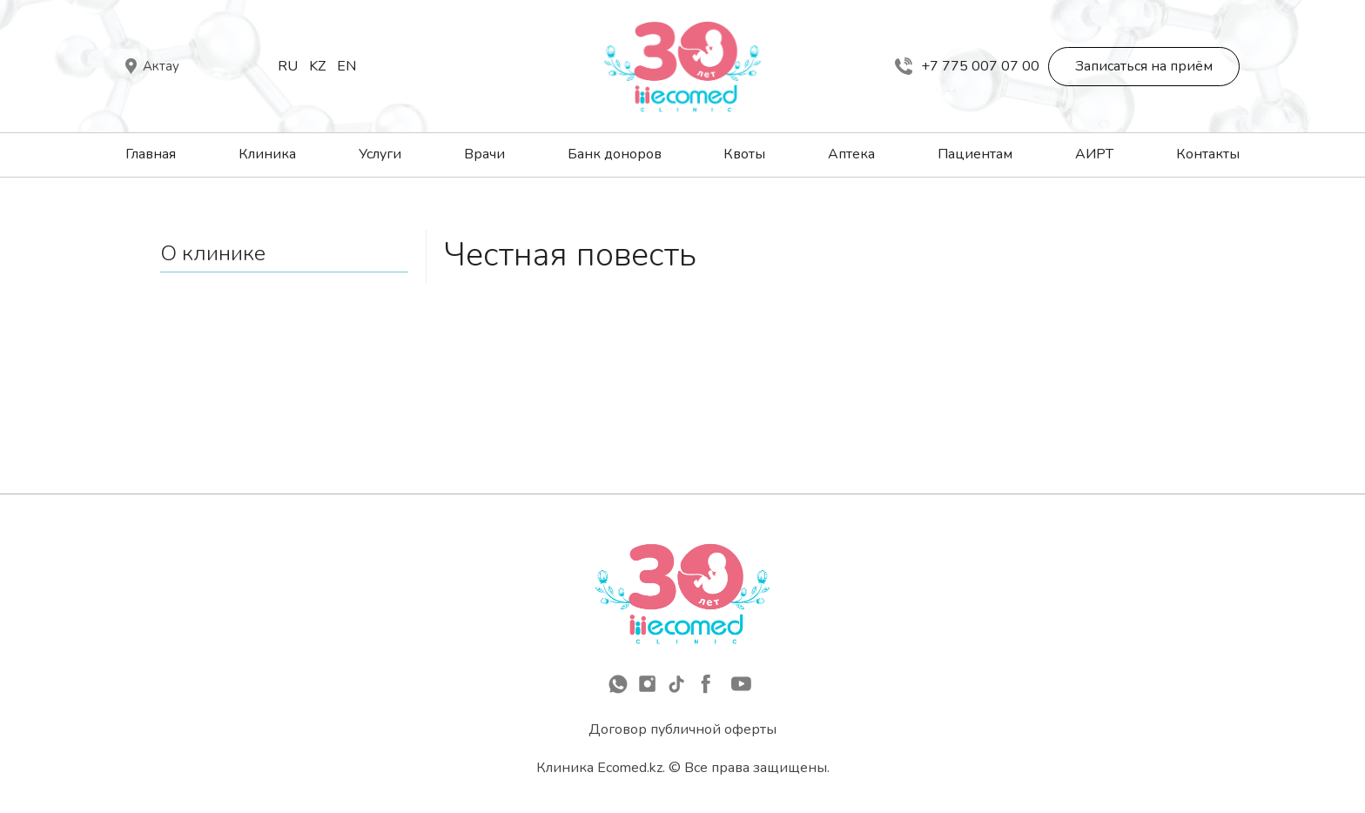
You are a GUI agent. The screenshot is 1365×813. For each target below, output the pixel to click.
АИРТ (1094, 154)
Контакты (1208, 154)
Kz (317, 66)
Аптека (851, 154)
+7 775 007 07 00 (967, 66)
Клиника (267, 154)
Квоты (744, 154)
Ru (288, 66)
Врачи (484, 154)
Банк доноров (615, 154)
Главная (150, 154)
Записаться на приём (1144, 66)
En (346, 66)
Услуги (380, 154)
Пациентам (975, 154)
